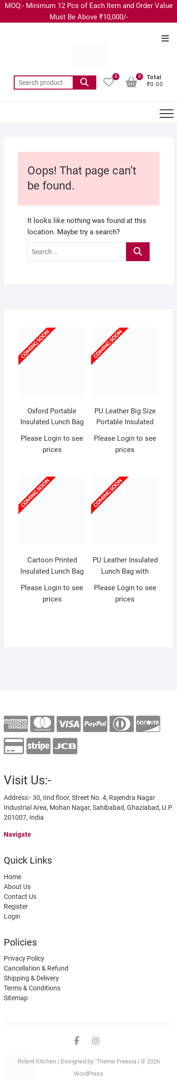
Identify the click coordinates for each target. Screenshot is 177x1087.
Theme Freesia (116, 1061)
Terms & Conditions (32, 988)
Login (12, 916)
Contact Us (20, 896)
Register (16, 906)
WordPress (88, 1073)
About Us (17, 886)
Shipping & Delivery (31, 978)
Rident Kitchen (36, 1061)
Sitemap (16, 998)
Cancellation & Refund (36, 968)
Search (84, 82)
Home (12, 877)
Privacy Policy (24, 958)
